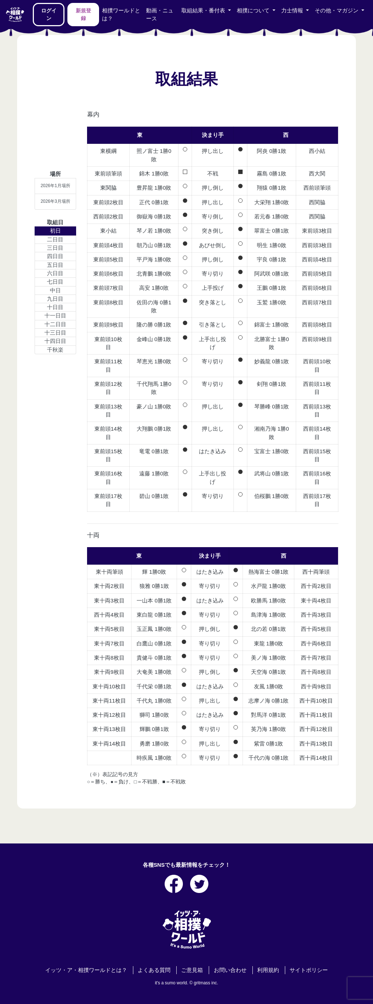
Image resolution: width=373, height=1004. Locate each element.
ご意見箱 (192, 970)
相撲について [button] (254, 10)
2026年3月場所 (55, 201)
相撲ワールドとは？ (121, 14)
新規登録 (83, 14)
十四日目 (55, 341)
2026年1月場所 (55, 185)
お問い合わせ (230, 970)
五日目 (55, 265)
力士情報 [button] (293, 10)
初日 (55, 231)
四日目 (55, 256)
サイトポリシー (309, 970)
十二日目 (55, 324)
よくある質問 (154, 970)
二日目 (55, 239)
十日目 (55, 307)
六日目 (55, 273)
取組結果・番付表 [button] (204, 10)
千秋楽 (55, 350)
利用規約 (268, 970)
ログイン (48, 14)
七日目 (55, 282)
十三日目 (55, 333)
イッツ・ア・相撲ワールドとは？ (86, 970)
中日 (55, 290)
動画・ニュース (159, 14)
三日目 (55, 248)
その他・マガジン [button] (337, 10)
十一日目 (55, 316)
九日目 (55, 299)
